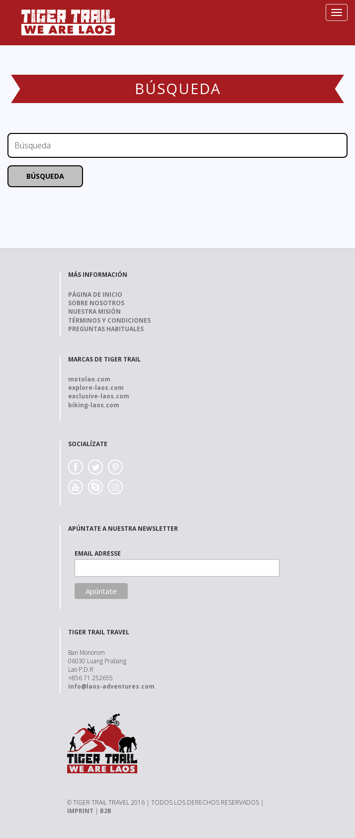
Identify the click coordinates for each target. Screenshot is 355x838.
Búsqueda (45, 176)
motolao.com (89, 379)
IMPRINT (80, 811)
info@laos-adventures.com (111, 686)
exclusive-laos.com (98, 396)
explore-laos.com (96, 387)
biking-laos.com (93, 405)
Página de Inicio (95, 294)
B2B (105, 811)
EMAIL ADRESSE (98, 553)
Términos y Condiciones (109, 320)
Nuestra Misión (94, 311)
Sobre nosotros (96, 303)
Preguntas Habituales (106, 329)
